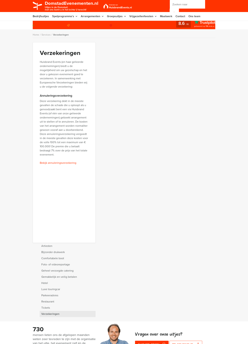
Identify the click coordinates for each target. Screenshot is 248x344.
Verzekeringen (61, 35)
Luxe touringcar (170, 88)
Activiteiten (38, 327)
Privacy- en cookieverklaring (48, 310)
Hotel (164, 82)
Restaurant (167, 101)
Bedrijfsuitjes (41, 16)
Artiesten (166, 45)
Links (72, 335)
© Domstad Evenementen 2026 (159, 309)
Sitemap (73, 331)
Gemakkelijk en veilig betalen (179, 76)
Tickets (165, 107)
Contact (180, 16)
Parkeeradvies (169, 95)
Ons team (194, 16)
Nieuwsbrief (39, 318)
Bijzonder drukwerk (172, 51)
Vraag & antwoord (78, 314)
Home (36, 35)
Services (46, 35)
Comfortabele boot (172, 58)
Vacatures (74, 327)
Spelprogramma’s (63, 16)
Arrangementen (90, 16)
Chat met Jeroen (152, 281)
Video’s (37, 335)
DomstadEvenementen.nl (71, 6)
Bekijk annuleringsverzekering (58, 117)
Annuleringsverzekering (45, 314)
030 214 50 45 (201, 25)
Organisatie (39, 322)
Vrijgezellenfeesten (141, 16)
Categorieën (75, 318)
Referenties (75, 322)
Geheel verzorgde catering (177, 70)
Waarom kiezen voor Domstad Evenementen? (57, 289)
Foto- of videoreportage (175, 64)
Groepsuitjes (115, 16)
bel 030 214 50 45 (186, 281)
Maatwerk (166, 16)
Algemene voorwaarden (82, 310)
